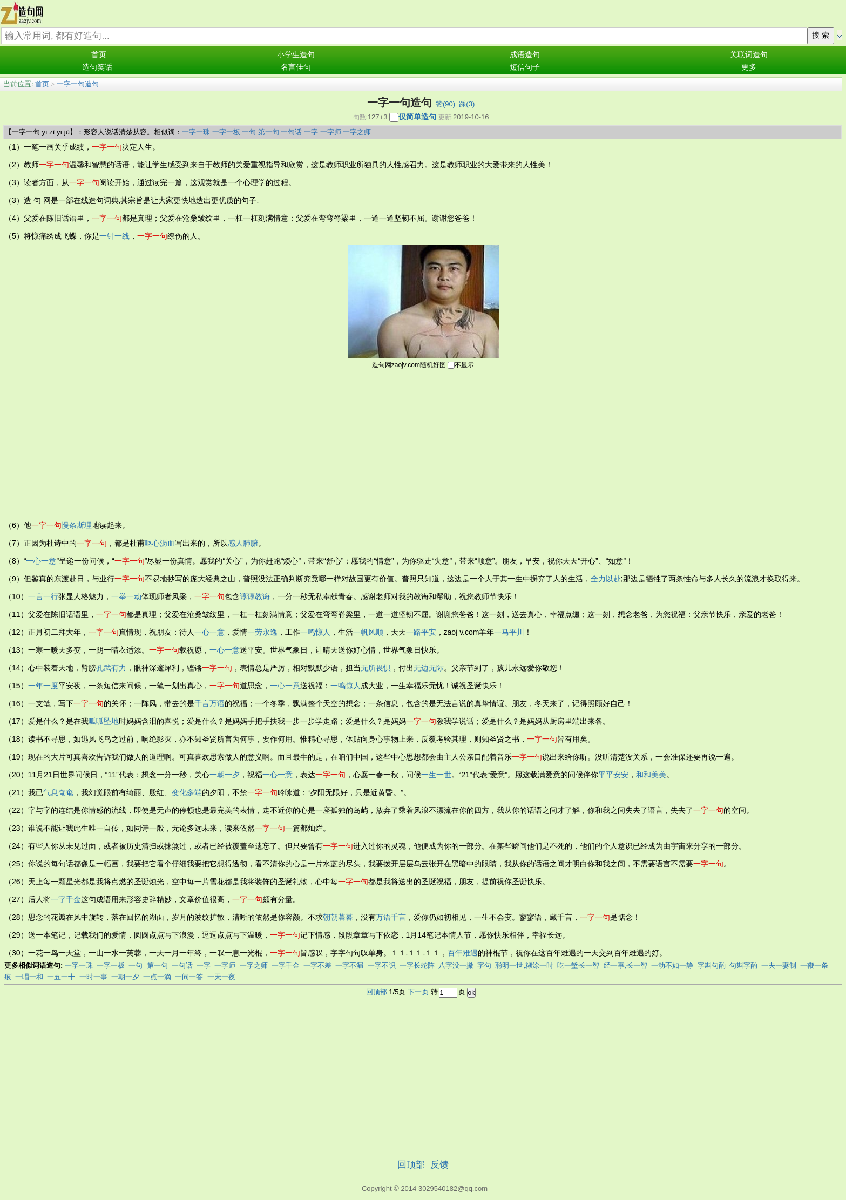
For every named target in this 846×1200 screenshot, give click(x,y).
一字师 (330, 132)
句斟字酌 (743, 965)
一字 (311, 132)
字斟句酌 (712, 965)
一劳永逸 (262, 632)
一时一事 (93, 977)
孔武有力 (111, 667)
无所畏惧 (376, 667)
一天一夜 (221, 977)
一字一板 (226, 132)
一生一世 (436, 774)
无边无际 (429, 667)
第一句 (268, 132)
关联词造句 (749, 55)
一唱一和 (29, 977)
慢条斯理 (77, 525)
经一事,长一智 (626, 965)
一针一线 (114, 236)
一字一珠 (196, 132)
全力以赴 (606, 578)
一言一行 (43, 596)
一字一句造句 (78, 84)
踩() (467, 104)
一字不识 (382, 965)
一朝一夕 (224, 774)
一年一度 (43, 685)
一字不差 (317, 965)
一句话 (291, 132)
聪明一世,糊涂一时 (524, 965)
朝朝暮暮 (338, 917)
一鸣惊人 (315, 632)
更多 (748, 67)
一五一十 (61, 977)
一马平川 (509, 632)
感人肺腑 (243, 543)
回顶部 (376, 992)
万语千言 (391, 917)
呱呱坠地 (104, 721)
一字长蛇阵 (417, 965)
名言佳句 (296, 67)
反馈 (439, 1165)
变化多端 (187, 792)
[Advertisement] (423, 443)
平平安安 (613, 774)
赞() (445, 104)
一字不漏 (349, 965)
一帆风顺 (368, 632)
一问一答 (189, 977)
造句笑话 (97, 67)
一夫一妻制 (778, 965)
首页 (98, 55)
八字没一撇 (455, 965)
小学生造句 (296, 55)
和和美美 (651, 774)
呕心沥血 (160, 543)
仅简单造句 (417, 116)
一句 (249, 132)
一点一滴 (157, 977)
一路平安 (421, 632)
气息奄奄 (58, 792)
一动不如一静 (672, 965)
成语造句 (525, 55)
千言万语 (209, 703)
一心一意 (41, 561)
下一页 (418, 992)
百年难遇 (463, 952)
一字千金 (66, 899)
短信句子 (525, 67)
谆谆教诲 (255, 596)
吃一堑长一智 (578, 965)
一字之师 (357, 132)
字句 (484, 965)
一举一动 (126, 596)
